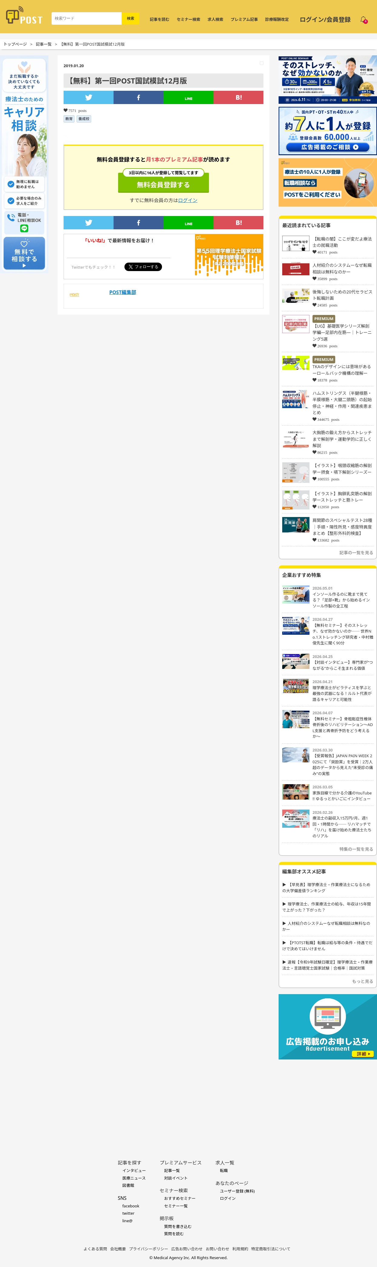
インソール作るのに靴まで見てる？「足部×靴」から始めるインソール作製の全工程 (341, 600)
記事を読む (160, 19)
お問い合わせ (218, 1249)
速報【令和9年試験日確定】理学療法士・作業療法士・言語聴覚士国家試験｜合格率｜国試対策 (327, 965)
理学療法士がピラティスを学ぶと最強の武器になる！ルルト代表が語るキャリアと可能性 (342, 693)
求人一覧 (224, 1162)
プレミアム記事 (244, 19)
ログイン (187, 200)
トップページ (15, 44)
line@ (127, 1220)
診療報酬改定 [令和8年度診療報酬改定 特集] (277, 19)
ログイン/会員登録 (325, 19)
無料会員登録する (163, 181)
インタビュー (134, 1170)
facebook (130, 1206)
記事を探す (129, 1162)
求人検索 (215, 19)
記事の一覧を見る (356, 552)
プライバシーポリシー (148, 1249)
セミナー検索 (188, 19)
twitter (128, 1213)
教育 (69, 118)
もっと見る (362, 981)
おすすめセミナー (180, 1198)
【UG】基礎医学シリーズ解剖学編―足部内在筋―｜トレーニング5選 (342, 332)
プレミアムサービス (181, 1162)
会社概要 (118, 1249)
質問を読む (174, 1233)
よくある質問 (95, 1249)
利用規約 (240, 1249)
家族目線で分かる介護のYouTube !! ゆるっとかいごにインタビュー (342, 796)
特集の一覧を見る (356, 849)
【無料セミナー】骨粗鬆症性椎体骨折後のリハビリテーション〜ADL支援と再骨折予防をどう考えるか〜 (343, 727)
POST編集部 (122, 292)
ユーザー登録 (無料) (237, 1191)
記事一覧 (43, 44)
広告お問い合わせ (187, 1249)
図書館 (128, 1185)
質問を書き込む (178, 1226)
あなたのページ (231, 1183)
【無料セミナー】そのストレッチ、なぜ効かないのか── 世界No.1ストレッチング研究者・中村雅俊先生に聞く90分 (343, 634)
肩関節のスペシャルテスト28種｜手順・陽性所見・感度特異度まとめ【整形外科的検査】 (342, 526)
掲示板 (167, 1218)
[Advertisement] (328, 1100)
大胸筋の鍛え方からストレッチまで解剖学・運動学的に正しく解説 (342, 439)
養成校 (83, 118)
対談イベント (176, 1178)
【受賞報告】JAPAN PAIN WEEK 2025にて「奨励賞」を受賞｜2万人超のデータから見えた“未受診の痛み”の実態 (343, 764)
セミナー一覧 (176, 1206)
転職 (224, 1170)
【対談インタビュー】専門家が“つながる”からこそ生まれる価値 (343, 665)
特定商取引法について (271, 1249)
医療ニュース (134, 1178)
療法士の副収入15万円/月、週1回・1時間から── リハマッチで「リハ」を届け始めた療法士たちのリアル (342, 827)
